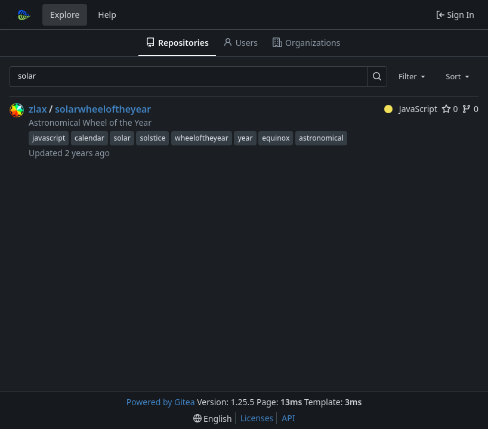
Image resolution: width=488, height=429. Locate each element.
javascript (48, 138)
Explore (64, 14)
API (288, 418)
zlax (38, 109)
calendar (89, 138)
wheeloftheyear (201, 138)
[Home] (22, 15)
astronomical (321, 138)
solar (121, 138)
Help (107, 14)
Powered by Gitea (160, 402)
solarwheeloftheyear (103, 109)
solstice (152, 138)
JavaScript (410, 108)
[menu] (212, 418)
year (244, 138)
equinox (275, 138)
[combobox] (412, 76)
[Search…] (377, 76)
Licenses (257, 418)
